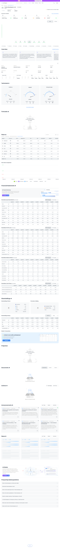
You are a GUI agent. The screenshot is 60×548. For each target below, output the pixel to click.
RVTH (31, 181)
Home (2, 5)
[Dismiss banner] (58, 0)
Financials (25, 46)
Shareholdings (31, 46)
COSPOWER (36, 181)
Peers (20, 46)
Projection (38, 46)
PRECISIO (41, 181)
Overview (4, 46)
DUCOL (27, 181)
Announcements (56, 46)
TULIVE (16, 181)
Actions (49, 46)
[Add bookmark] (18, 417)
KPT (45, 181)
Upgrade (6, 340)
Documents (44, 46)
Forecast (15, 46)
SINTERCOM (21, 181)
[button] (22, 3)
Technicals (9, 46)
